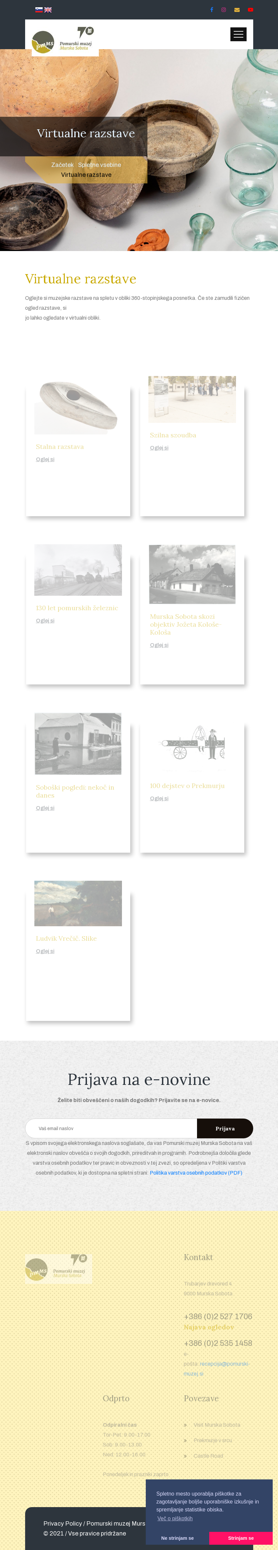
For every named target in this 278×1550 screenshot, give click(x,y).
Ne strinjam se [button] (177, 1538)
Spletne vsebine (99, 165)
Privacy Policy (62, 1523)
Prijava (225, 1128)
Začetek (62, 165)
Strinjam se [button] (241, 1538)
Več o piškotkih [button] (175, 1518)
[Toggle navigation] (238, 34)
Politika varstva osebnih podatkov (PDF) (196, 1173)
